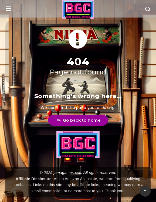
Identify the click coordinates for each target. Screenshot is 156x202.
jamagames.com (68, 172)
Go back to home (79, 120)
